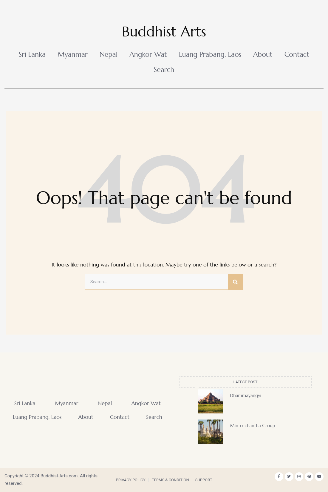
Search (164, 69)
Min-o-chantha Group (252, 426)
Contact (297, 54)
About (263, 54)
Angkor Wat (148, 54)
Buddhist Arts (164, 31)
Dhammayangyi (246, 395)
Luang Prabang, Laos (210, 54)
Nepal (108, 54)
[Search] (235, 282)
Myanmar (73, 54)
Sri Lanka (32, 54)
